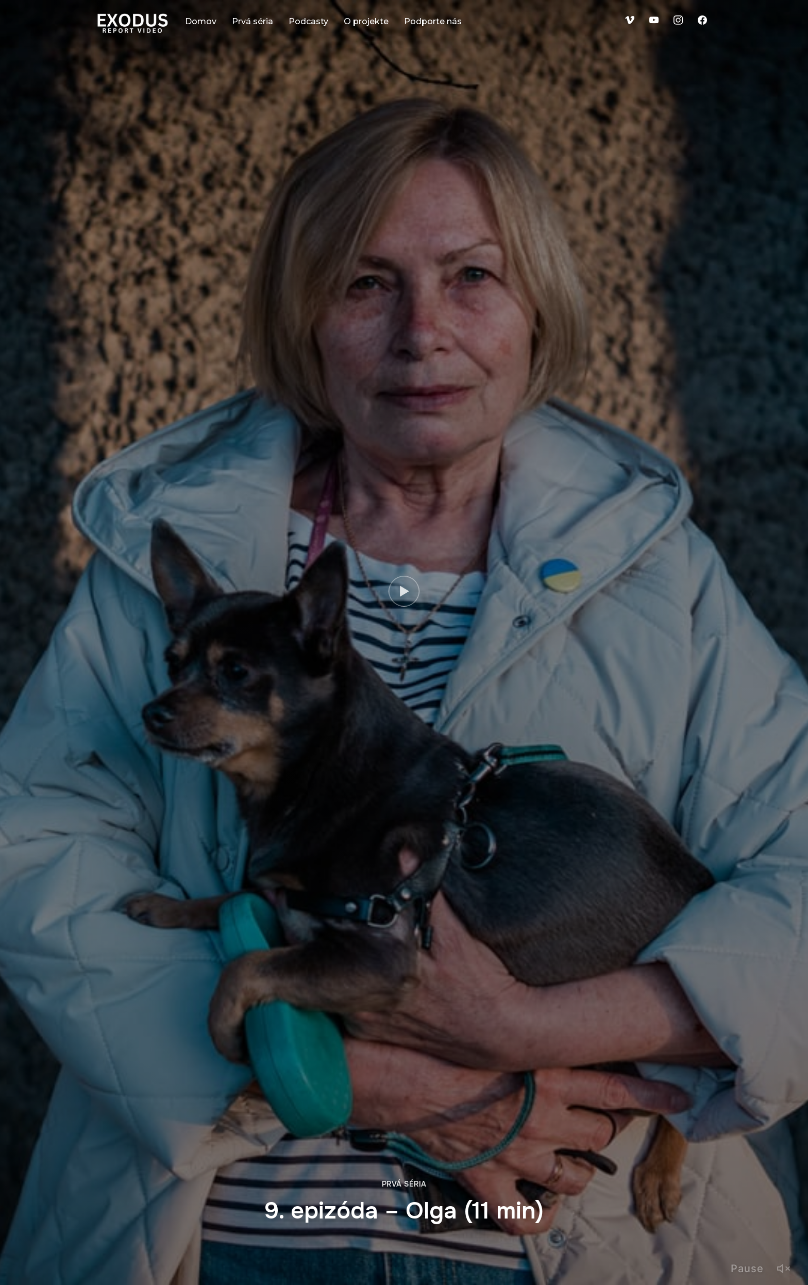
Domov (200, 21)
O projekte (366, 21)
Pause (747, 1268)
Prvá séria (252, 21)
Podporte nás (433, 21)
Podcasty (308, 21)
